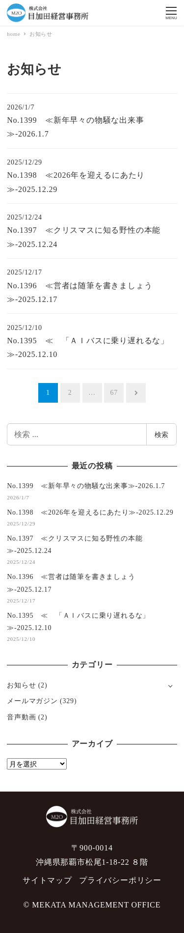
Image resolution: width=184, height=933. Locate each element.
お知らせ (21, 685)
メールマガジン (32, 701)
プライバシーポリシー (120, 880)
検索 (161, 434)
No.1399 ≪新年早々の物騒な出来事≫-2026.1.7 (86, 486)
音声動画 (21, 717)
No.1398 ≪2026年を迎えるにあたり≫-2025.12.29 (90, 512)
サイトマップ (47, 880)
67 (114, 392)
